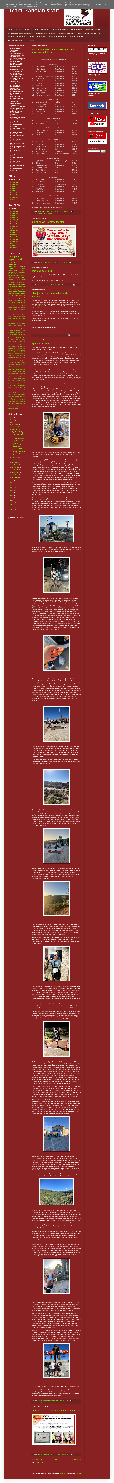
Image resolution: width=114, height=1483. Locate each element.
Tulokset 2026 (14, 211)
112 (13, 300)
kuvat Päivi (11, 351)
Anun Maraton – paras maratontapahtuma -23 (55, 1410)
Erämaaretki (11, 305)
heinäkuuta (15, 462)
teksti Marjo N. (21, 375)
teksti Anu (22, 295)
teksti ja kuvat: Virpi (20, 401)
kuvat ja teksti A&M (49, 1402)
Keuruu (10, 313)
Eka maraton (16, 284)
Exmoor (18, 305)
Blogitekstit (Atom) (40, 1462)
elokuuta (15, 460)
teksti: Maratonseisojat (14, 403)
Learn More (99, 4)
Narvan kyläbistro (16, 323)
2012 (12, 507)
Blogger (79, 1473)
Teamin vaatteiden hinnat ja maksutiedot (20, 33)
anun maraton (20, 275)
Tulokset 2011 (14, 245)
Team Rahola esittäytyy (22, 29)
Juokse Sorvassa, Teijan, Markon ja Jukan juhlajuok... (18, 433)
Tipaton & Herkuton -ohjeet (58, 36)
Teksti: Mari (16, 288)
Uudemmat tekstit (37, 1459)
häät (9, 291)
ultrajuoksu (11, 408)
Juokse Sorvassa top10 (66, 33)
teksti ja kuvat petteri (19, 392)
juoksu (22, 266)
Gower (10, 309)
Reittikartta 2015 (15, 230)
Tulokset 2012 (14, 241)
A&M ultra (14, 273)
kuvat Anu (19, 346)
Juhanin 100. (22, 311)
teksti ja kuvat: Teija (16, 399)
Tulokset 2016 (14, 193)
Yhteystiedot (45, 29)
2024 (12, 422)
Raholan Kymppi (19, 270)
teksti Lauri (17, 373)
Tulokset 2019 (14, 186)
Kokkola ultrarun (17, 313)
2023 (12, 480)
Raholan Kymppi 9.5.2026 (78, 36)
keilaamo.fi (40, 304)
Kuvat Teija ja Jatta (14, 318)
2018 (12, 492)
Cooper (19, 273)
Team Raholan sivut (33, 10)
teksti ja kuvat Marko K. (14, 389)
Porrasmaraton (18, 327)
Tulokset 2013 (14, 199)
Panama (15, 325)
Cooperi (35, 29)
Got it (107, 4)
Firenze (15, 307)
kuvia (23, 268)
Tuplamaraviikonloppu (14, 290)
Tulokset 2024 (14, 215)
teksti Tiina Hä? (16, 382)
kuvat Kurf (19, 348)
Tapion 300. (22, 328)
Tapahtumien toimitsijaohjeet (16, 36)
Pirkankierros (11, 327)
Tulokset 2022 (14, 184)
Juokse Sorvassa (42, 213)
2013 (12, 505)
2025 (12, 420)
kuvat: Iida (18, 360)
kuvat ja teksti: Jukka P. (19, 359)
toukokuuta (15, 467)
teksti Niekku (21, 378)
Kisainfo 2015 (14, 235)
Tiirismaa (10, 343)
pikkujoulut (22, 282)
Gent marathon (21, 307)
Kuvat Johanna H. (13, 316)
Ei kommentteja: (65, 211)
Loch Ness (17, 320)
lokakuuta (15, 429)
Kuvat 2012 (13, 243)
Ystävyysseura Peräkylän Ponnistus (89, 33)
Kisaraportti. (12, 268)
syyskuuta (15, 457)
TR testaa (16, 328)
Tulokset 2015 (14, 195)
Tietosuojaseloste (77, 29)
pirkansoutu (11, 364)
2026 (12, 417)
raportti (10, 270)
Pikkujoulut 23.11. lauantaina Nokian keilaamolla (18, 445)
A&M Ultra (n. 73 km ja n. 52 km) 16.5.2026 (21, 40)
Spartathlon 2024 (40, 343)
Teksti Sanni (16, 336)
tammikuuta (15, 477)
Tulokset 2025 (14, 213)
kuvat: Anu (11, 360)
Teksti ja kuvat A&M (19, 286)
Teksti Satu (22, 336)
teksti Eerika (19, 367)
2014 (12, 502)
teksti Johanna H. (13, 297)
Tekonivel (10, 330)
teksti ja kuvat (17, 385)
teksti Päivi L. (11, 380)
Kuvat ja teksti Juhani (15, 272)
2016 (12, 497)
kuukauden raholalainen (12, 264)
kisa (9, 346)
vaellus (10, 284)
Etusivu (9, 29)
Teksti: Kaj (22, 341)
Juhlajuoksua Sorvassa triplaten (48, 222)
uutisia (11, 259)
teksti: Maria (16, 405)
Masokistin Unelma (19, 321)
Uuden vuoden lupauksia (19, 343)
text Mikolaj (11, 406)
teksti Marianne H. (13, 375)
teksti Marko (11, 376)
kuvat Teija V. (17, 351)
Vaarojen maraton (12, 344)
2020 (12, 488)
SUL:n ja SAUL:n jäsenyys (37, 36)
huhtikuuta (15, 470)
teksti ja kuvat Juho (20, 387)
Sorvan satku (21, 277)
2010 (12, 512)
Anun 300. (19, 300)
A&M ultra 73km (12, 277)
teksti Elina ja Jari (17, 369)
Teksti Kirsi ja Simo (14, 279)
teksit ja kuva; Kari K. (17, 366)
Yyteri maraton (21, 344)
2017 (12, 495)
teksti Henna (17, 371)
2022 (12, 483)
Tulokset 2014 (14, 197)
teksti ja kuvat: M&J (13, 398)
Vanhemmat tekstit (75, 1459)
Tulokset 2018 (14, 188)
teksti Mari (22, 373)
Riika (24, 327)
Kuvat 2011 (13, 248)
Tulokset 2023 (14, 182)
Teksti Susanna (12, 337)
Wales (23, 290)
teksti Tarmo (19, 380)
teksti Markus (18, 376)
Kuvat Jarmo (21, 314)
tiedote (17, 406)
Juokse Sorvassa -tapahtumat (46, 33)
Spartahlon (57, 1402)
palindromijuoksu (21, 362)
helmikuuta (15, 475)
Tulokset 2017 (14, 190)
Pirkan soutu (21, 325)
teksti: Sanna (22, 405)
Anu (16, 300)
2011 (12, 510)
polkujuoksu (19, 364)
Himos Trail (16, 309)
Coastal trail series (19, 304)
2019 (12, 490)
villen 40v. (16, 408)
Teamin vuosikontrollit (93, 29)
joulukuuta (15, 424)
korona (13, 346)
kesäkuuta (15, 465)
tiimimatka (22, 406)
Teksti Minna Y (21, 332)
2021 (12, 485)
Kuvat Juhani (22, 316)
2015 (12, 500)
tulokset (50, 213)
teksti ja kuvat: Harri (14, 394)
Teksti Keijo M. (18, 330)
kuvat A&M (19, 281)
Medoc (10, 323)
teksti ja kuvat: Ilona (20, 396)
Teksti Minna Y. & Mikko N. (15, 334)
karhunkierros (15, 291)
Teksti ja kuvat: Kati (15, 339)
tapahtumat (12, 266)
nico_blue (63, 1473)
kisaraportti (41, 1402)
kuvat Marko (22, 350)
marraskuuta (16, 427)
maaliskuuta (16, 472)
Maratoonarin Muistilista (60, 29)
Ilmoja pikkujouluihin (42, 271)
